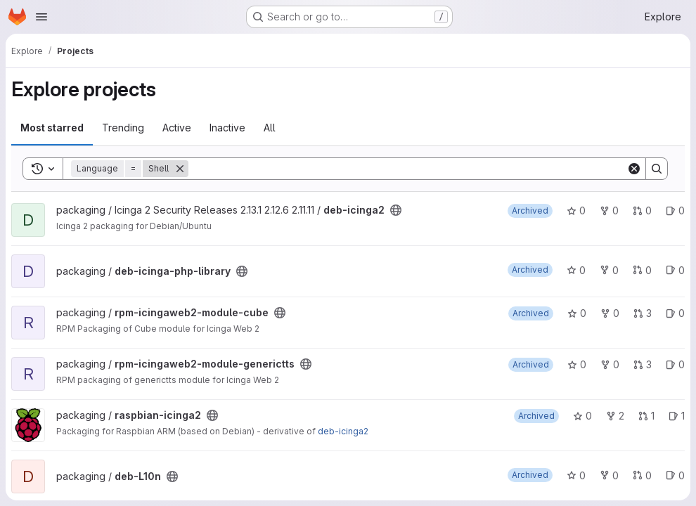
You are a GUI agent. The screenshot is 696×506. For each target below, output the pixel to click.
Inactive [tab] (227, 128)
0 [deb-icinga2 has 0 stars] (576, 210)
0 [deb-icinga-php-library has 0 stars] (576, 270)
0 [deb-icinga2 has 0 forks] (609, 210)
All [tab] (270, 128)
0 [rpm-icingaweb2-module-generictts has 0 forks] (609, 364)
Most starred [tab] (52, 128)
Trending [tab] (123, 128)
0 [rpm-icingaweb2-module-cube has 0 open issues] (675, 313)
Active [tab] (176, 128)
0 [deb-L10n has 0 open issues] (675, 475)
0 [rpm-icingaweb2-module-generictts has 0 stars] (576, 364)
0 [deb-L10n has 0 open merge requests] (642, 475)
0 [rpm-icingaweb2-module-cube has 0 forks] (609, 313)
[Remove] (180, 168)
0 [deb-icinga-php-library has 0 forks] (609, 270)
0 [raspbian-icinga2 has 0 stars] (582, 416)
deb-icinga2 (343, 431)
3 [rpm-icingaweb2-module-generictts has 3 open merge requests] (642, 364)
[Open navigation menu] (41, 17)
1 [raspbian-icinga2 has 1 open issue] (677, 416)
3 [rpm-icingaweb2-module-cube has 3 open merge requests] (642, 313)
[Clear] (634, 168)
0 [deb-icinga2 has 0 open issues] (675, 210)
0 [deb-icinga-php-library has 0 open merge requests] (642, 270)
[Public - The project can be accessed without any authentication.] (395, 210)
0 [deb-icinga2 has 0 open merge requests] (642, 210)
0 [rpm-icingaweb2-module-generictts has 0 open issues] (675, 364)
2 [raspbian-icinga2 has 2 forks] (615, 416)
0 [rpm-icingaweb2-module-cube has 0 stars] (576, 313)
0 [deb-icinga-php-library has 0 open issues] (675, 270)
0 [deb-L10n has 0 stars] (576, 475)
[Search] (407, 168)
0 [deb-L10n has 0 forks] (609, 475)
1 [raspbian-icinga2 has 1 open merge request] (646, 416)
